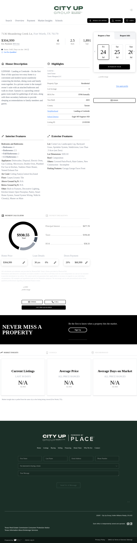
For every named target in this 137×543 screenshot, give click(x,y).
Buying (53, 448)
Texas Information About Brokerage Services (21, 530)
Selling (60, 448)
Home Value (78, 448)
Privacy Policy (100, 540)
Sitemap (129, 540)
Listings (45, 448)
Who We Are (88, 448)
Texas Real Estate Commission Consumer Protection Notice (27, 528)
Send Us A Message (68, 485)
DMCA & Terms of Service (117, 540)
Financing (68, 448)
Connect (97, 448)
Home (39, 448)
